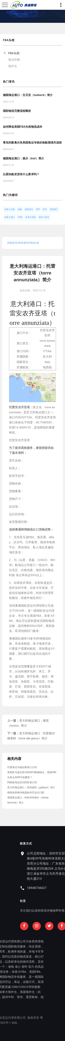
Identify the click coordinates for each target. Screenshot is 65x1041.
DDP (38, 209)
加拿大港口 (9, 217)
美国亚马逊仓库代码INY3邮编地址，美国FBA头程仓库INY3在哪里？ (31, 775)
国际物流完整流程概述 (17, 110)
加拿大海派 (30, 217)
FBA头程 (14, 53)
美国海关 (29, 209)
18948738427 (50, 888)
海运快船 (14, 59)
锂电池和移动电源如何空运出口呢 (25, 792)
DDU (45, 209)
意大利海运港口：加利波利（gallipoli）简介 (31, 787)
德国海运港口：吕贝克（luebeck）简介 (28, 95)
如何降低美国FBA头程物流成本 (22, 126)
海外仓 (12, 66)
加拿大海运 (44, 217)
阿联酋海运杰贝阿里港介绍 (22, 782)
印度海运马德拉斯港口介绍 (22, 767)
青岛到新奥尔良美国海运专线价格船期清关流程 (32, 142)
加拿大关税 (9, 209)
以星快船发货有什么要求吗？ (21, 174)
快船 (20, 209)
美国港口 (54, 209)
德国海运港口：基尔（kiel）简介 (23, 158)
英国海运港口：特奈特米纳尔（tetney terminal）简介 (28, 800)
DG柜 (20, 217)
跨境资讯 (12, 242)
